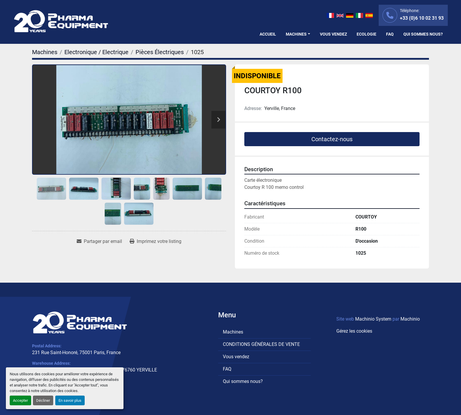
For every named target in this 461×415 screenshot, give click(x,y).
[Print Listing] (155, 241)
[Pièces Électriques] (160, 52)
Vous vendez (333, 34)
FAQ (390, 34)
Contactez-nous (332, 139)
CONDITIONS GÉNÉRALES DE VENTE (261, 344)
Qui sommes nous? (423, 34)
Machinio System (373, 319)
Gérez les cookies (354, 331)
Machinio (410, 319)
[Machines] (44, 52)
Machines (296, 34)
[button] (298, 34)
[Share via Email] (99, 241)
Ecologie (366, 34)
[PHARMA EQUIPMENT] (80, 322)
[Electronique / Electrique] (96, 52)
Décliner (43, 400)
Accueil (268, 34)
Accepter (20, 400)
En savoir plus (70, 400)
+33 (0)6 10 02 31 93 (422, 18)
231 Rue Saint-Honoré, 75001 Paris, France (76, 352)
